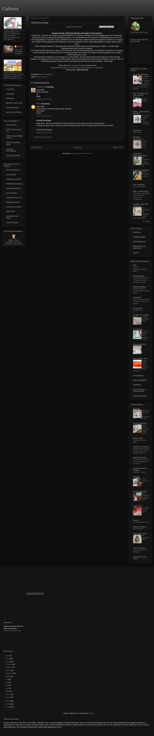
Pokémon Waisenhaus (14, 244)
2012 (8, 659)
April (7, 688)
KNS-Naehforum (139, 242)
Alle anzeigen (146, 221)
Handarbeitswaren (13, 188)
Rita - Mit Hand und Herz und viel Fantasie (140, 95)
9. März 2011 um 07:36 (44, 116)
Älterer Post (118, 147)
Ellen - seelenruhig (140, 191)
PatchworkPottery (140, 491)
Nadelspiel (137, 297)
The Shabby (137, 329)
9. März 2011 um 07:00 (44, 99)
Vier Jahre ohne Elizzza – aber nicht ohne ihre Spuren (141, 301)
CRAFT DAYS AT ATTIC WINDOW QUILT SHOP (141, 291)
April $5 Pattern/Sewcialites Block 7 (139, 269)
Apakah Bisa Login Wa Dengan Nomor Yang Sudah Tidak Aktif (141, 451)
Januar (8, 697)
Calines (10, 8)
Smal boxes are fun (145, 481)
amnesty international (74, 27)
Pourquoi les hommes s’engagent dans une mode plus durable (140, 280)
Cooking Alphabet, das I (141, 522)
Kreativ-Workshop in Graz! (145, 174)
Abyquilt (136, 477)
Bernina (136, 520)
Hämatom (10, 98)
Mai (6, 685)
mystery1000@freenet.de (12, 630)
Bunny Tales (138, 438)
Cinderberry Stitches (141, 447)
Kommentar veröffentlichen (43, 137)
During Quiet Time (140, 359)
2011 (8, 662)
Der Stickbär (11, 174)
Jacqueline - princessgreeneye (140, 154)
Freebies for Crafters (141, 315)
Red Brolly (137, 385)
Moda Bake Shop (139, 396)
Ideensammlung (139, 344)
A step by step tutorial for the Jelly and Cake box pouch (140, 461)
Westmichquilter (139, 287)
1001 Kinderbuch (13, 170)
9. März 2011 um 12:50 (44, 133)
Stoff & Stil (10, 211)
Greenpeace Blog (13, 155)
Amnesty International (11, 150)
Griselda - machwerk (141, 170)
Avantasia (10, 94)
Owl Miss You (138, 310)
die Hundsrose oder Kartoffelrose (145, 161)
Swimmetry (137, 132)
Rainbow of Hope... (139, 472)
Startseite (78, 147)
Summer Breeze (12, 108)
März (7, 691)
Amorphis (10, 89)
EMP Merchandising (14, 184)
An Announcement (139, 186)
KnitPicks (137, 232)
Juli (6, 679)
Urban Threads (12, 222)
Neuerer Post (36, 147)
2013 (8, 656)
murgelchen (40, 87)
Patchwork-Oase (12, 202)
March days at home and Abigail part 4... (145, 429)
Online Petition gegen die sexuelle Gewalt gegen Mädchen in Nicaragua (77, 68)
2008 (8, 707)
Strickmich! (137, 130)
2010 (8, 701)
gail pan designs (139, 527)
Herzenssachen (41, 77)
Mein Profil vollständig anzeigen (18, 51)
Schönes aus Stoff (13, 207)
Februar (8, 694)
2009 (8, 704)
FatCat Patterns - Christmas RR (139, 390)
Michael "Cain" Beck (14, 103)
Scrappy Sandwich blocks (145, 319)
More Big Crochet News (145, 510)
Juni (7, 682)
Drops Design (138, 376)
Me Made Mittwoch (140, 74)
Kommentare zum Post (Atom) (81, 153)
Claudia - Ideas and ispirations (140, 205)
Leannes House (139, 548)
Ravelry (136, 253)
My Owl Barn (138, 308)
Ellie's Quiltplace (139, 380)
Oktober (8, 670)
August (8, 676)
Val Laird (136, 408)
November (9, 667)
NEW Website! (138, 529)
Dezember (9, 664)
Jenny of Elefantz (140, 423)
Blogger (91, 713)
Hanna (38, 104)
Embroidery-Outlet (13, 179)
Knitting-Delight (139, 237)
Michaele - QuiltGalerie (137, 138)
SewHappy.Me (138, 276)
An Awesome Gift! (145, 538)
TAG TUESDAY (139, 185)
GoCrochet (137, 506)
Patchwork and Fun (14, 198)
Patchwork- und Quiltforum (139, 247)
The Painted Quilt (140, 533)
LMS (135, 265)
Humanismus (11, 125)
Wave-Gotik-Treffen (13, 112)
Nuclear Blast (11, 193)
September (9, 673)
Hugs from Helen (139, 457)
